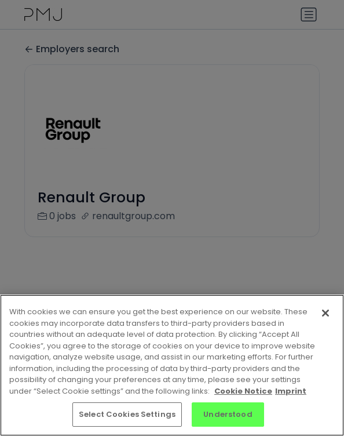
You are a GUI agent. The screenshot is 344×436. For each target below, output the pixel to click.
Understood (227, 414)
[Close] (325, 313)
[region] (172, 365)
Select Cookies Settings (127, 414)
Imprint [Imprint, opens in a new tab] (290, 391)
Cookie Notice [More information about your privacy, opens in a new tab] (243, 391)
